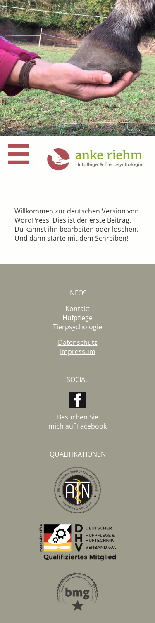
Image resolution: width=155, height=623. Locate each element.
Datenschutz (78, 342)
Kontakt (77, 308)
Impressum (77, 351)
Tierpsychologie (77, 326)
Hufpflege (77, 317)
